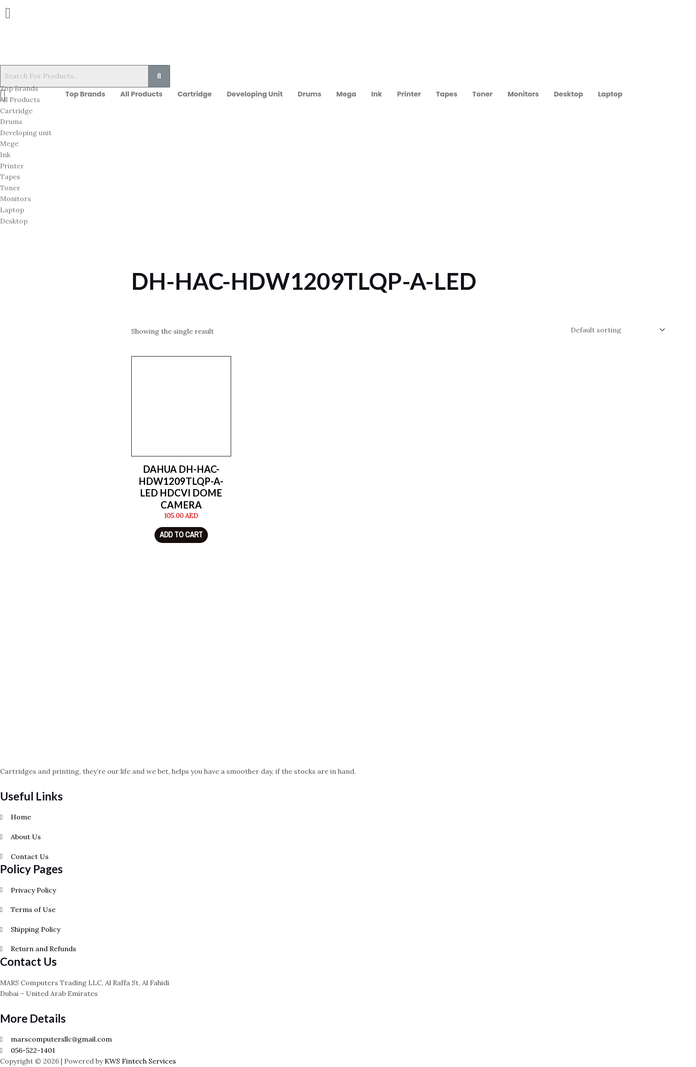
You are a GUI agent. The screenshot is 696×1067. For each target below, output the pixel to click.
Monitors (532, 96)
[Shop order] (616, 333)
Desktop (579, 96)
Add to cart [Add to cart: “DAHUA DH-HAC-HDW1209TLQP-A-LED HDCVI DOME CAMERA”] (181, 538)
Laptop (624, 96)
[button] (31, 13)
